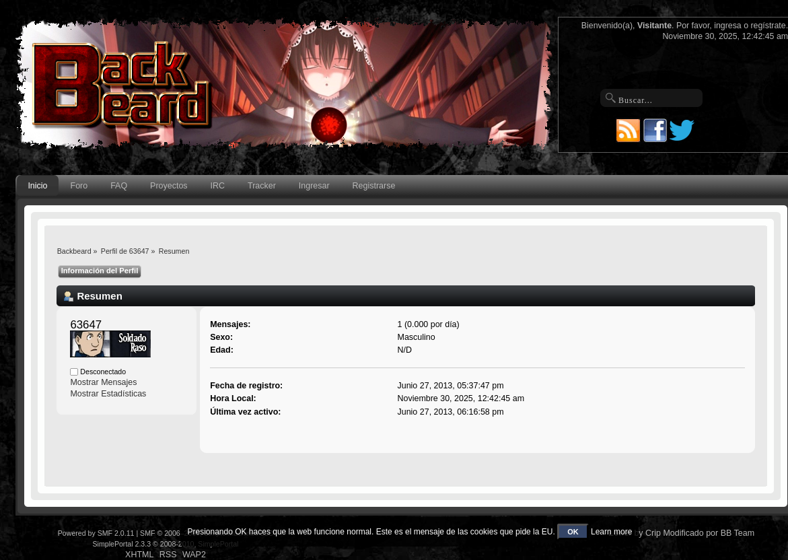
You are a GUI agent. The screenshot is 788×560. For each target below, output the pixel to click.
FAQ (118, 185)
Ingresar (314, 185)
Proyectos (168, 185)
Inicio (37, 185)
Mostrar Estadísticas (108, 393)
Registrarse (374, 185)
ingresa (728, 25)
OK (573, 532)
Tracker (262, 185)
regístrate (767, 25)
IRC (218, 185)
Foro (79, 185)
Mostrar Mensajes (103, 382)
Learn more (611, 531)
